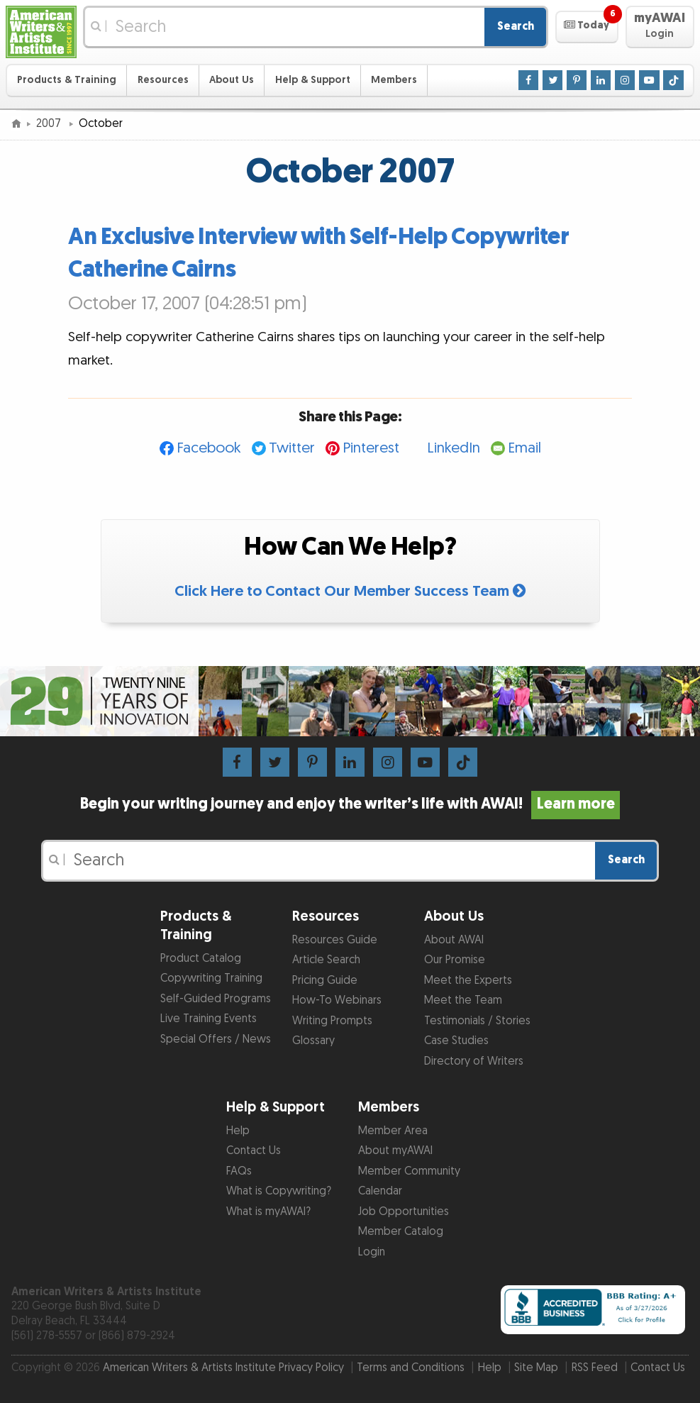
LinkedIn (453, 448)
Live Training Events (208, 1018)
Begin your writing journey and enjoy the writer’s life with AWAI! (349, 804)
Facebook (209, 448)
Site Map (536, 1367)
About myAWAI (395, 1150)
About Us (231, 80)
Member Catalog (400, 1231)
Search (515, 26)
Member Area (393, 1131)
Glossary (313, 1040)
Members (394, 80)
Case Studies (456, 1040)
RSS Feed (595, 1367)
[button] (586, 27)
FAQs (239, 1171)
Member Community (409, 1171)
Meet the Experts (468, 980)
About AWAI (454, 940)
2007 (50, 123)
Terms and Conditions (411, 1367)
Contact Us (253, 1150)
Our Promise (454, 960)
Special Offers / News (215, 1039)
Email (524, 448)
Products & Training (66, 80)
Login (371, 1252)
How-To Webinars (337, 1000)
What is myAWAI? (268, 1211)
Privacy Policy (311, 1367)
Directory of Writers (473, 1061)
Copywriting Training (211, 978)
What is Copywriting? (278, 1191)
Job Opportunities (403, 1211)
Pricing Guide (324, 980)
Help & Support (312, 80)
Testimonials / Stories (477, 1021)
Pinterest (371, 448)
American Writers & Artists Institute (189, 1367)
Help (238, 1131)
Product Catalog (200, 958)
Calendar (380, 1191)
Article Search (326, 960)
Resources (163, 80)
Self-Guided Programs (215, 999)
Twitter (292, 448)
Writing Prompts (332, 1021)
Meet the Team (463, 1000)
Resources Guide (334, 940)
